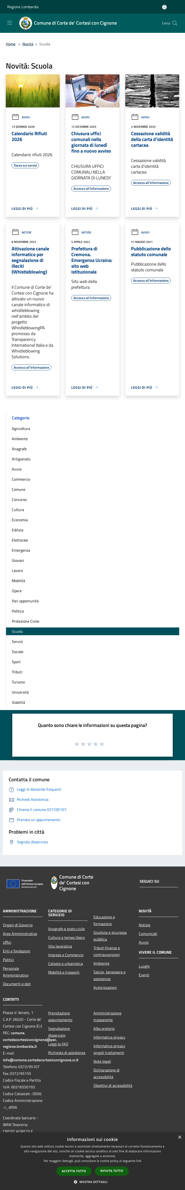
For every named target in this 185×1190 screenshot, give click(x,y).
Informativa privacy (109, 1037)
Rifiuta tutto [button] (111, 1171)
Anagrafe (19, 449)
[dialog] (92, 1161)
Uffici (7, 942)
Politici (8, 960)
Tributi (17, 672)
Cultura (18, 510)
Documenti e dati (17, 984)
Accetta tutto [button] (74, 1171)
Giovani (18, 560)
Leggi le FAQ (58, 1044)
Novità (27, 44)
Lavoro (17, 570)
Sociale (17, 652)
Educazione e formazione (104, 920)
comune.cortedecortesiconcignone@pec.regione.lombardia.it (30, 1039)
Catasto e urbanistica (65, 963)
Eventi (144, 975)
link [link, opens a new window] (138, 1161)
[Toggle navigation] (10, 23)
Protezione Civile (25, 621)
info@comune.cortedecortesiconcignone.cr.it (41, 1060)
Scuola (17, 631)
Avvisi (21, 117)
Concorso (19, 499)
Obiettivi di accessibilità (112, 1085)
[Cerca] (175, 23)
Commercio (21, 479)
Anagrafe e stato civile (66, 929)
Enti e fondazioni (16, 951)
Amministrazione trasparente (107, 1016)
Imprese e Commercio (65, 955)
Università (20, 692)
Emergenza (21, 550)
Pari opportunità (25, 601)
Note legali (102, 1061)
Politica (18, 611)
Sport (16, 662)
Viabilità (18, 702)
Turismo (18, 682)
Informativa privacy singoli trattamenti (109, 1049)
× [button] (179, 1137)
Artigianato (21, 459)
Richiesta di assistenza (66, 1053)
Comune (18, 489)
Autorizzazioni (105, 987)
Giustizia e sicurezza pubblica (110, 935)
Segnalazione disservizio (59, 1032)
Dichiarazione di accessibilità (106, 1073)
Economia (20, 520)
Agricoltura (21, 428)
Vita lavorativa (60, 946)
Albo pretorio (104, 1028)
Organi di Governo (18, 925)
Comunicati (148, 934)
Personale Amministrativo (15, 971)
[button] (92, 1181)
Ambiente (20, 439)
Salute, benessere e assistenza (109, 975)
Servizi (17, 641)
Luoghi (144, 966)
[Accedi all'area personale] (164, 7)
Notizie (22, 232)
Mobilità (18, 581)
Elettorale (20, 540)
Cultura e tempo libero (66, 937)
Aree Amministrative (20, 934)
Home (10, 44)
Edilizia (17, 530)
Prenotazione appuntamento (60, 1016)
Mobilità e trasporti (63, 972)
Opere (17, 591)
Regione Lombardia (23, 7)
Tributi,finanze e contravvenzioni (106, 951)
